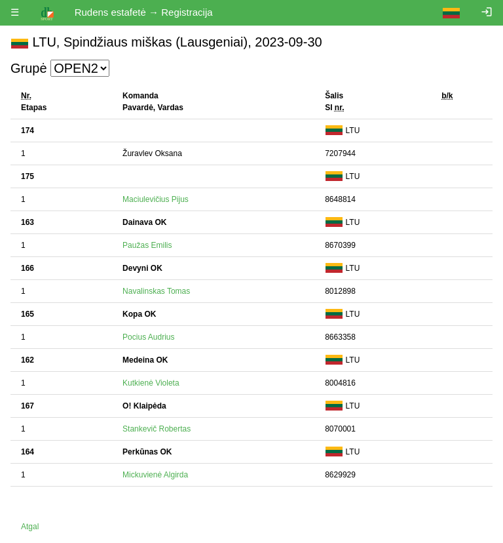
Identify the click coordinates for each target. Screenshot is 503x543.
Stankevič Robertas (156, 428)
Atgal (30, 526)
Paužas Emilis (147, 245)
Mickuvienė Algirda (155, 474)
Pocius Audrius (148, 337)
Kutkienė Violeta (150, 383)
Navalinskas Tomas (156, 291)
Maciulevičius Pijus (155, 199)
